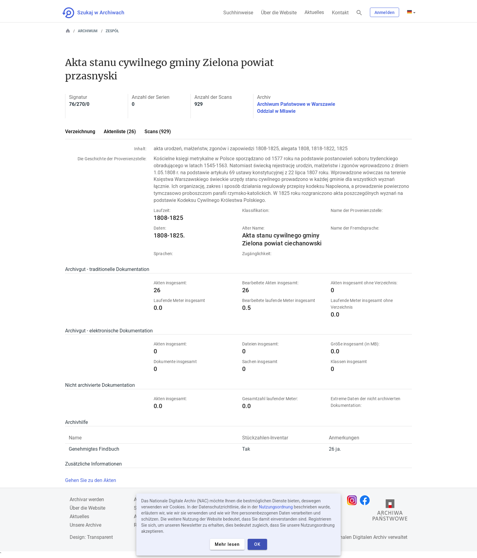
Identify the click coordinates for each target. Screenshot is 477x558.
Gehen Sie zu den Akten (90, 480)
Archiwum (87, 31)
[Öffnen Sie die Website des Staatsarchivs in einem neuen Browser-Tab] (390, 511)
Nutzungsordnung (276, 506)
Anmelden (384, 12)
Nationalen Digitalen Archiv (357, 537)
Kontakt (340, 13)
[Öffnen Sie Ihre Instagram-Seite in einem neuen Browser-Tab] (353, 500)
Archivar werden (87, 499)
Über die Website (279, 13)
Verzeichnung (80, 131)
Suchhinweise (238, 13)
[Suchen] (359, 13)
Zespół (112, 31)
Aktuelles (314, 12)
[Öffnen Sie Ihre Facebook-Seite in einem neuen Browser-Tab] (366, 500)
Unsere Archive (85, 525)
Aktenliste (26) (120, 131)
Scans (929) (157, 131)
